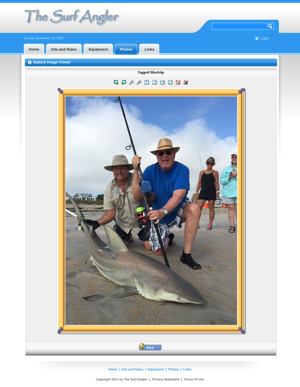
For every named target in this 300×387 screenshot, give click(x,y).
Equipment (156, 369)
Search (270, 26)
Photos (173, 369)
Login (265, 38)
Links (187, 369)
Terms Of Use (194, 379)
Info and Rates (132, 369)
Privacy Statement (165, 379)
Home (112, 369)
